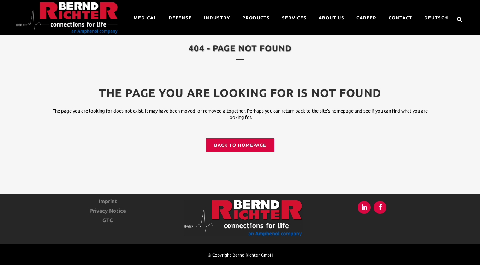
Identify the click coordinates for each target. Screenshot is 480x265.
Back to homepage (240, 145)
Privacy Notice (107, 211)
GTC (107, 220)
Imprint (108, 201)
